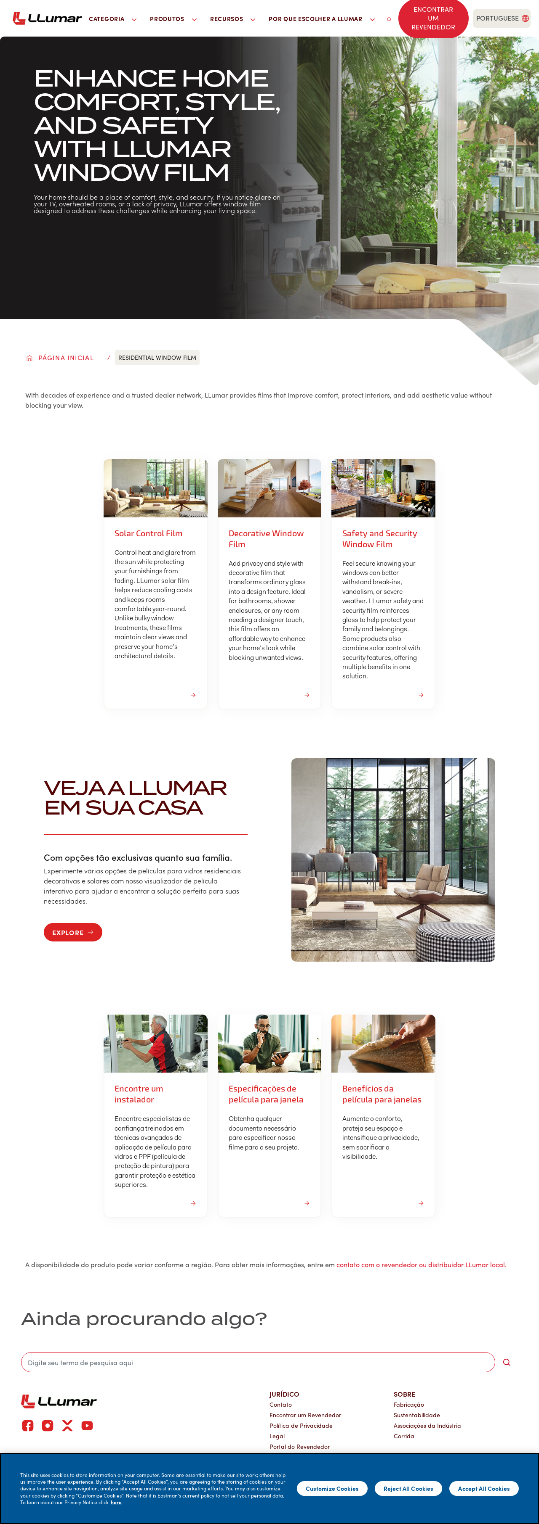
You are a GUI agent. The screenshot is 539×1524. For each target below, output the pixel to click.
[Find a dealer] (433, 18)
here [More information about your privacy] (116, 1502)
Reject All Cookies (409, 1488)
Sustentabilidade (417, 1415)
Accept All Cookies (484, 1488)
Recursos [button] (233, 18)
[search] (389, 18)
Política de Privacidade (301, 1425)
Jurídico (284, 1393)
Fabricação (409, 1404)
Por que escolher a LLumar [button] (321, 18)
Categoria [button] (112, 18)
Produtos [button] (173, 18)
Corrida (404, 1436)
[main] (269, 1488)
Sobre (404, 1393)
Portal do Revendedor (300, 1446)
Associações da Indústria (427, 1425)
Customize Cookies (332, 1488)
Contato (281, 1404)
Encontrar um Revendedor (305, 1415)
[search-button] (506, 1362)
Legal (277, 1436)
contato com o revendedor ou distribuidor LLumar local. (421, 1264)
